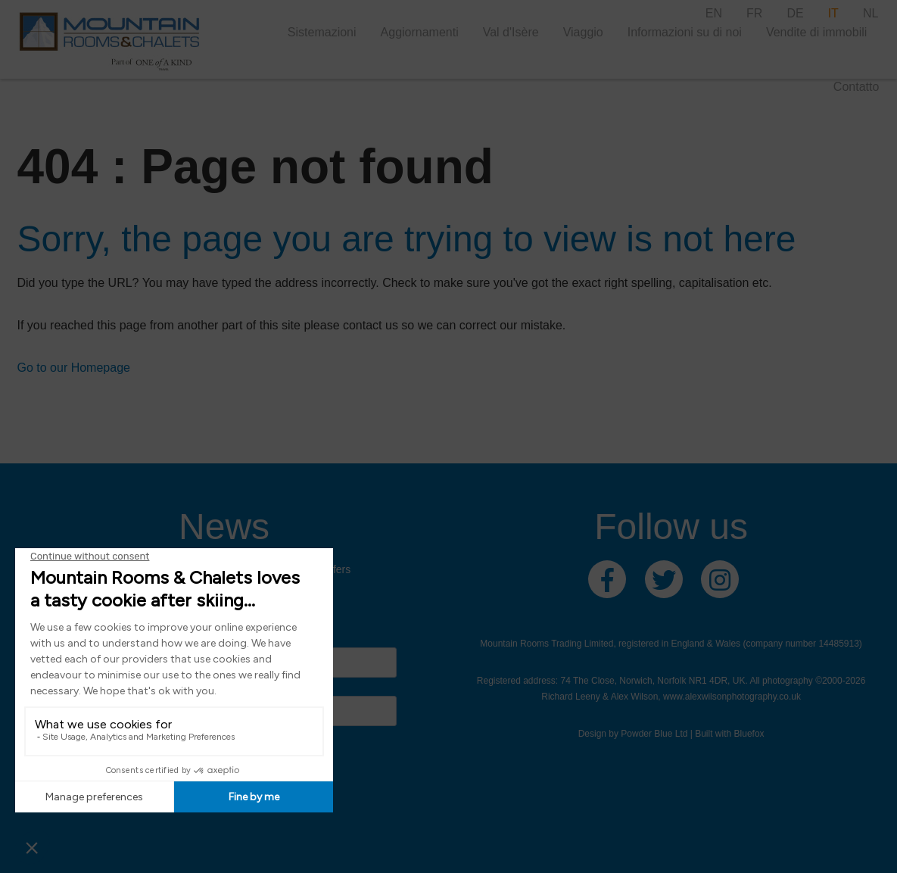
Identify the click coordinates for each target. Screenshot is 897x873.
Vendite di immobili (816, 32)
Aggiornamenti (420, 32)
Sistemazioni (322, 32)
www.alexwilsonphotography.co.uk (732, 696)
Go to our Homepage (73, 367)
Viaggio (583, 32)
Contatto (856, 86)
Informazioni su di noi (685, 32)
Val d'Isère (511, 32)
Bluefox (749, 733)
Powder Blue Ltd (654, 733)
